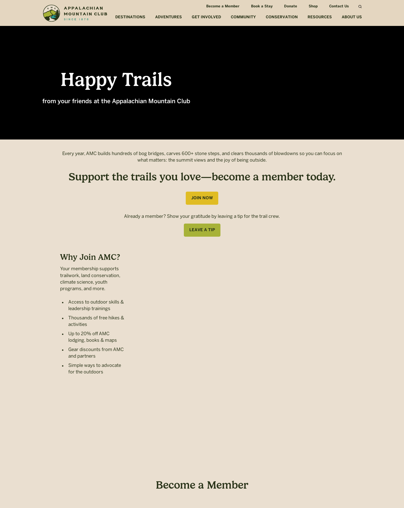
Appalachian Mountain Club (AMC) (74, 14)
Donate (289, 6)
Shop (312, 6)
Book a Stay (261, 6)
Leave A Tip (202, 230)
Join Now (202, 198)
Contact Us (338, 6)
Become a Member (222, 6)
